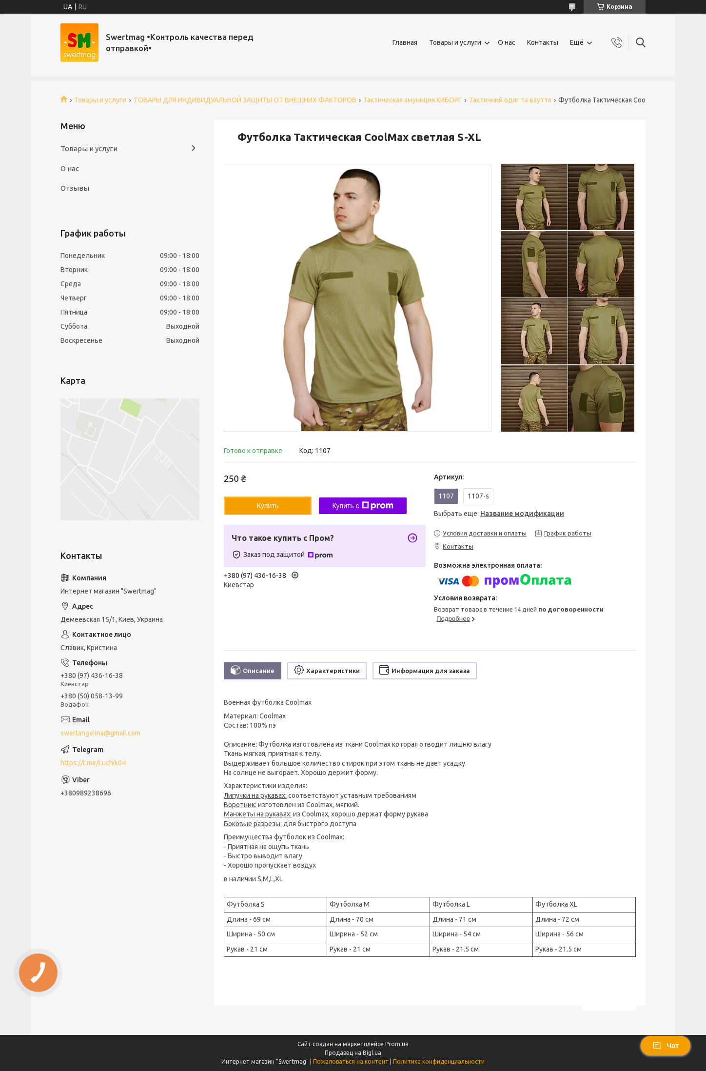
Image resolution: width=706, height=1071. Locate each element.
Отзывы (74, 188)
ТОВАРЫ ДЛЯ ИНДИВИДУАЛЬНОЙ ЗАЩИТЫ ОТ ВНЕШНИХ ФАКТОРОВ (245, 100)
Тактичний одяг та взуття (510, 100)
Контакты (542, 42)
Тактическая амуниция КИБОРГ (412, 100)
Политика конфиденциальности (439, 1061)
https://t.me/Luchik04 (93, 763)
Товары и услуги (455, 42)
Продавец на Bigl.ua (353, 1053)
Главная (404, 42)
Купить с (362, 505)
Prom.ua (397, 1044)
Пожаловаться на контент (351, 1061)
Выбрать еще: (499, 513)
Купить (267, 506)
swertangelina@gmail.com (100, 733)
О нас (506, 42)
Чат (665, 1045)
